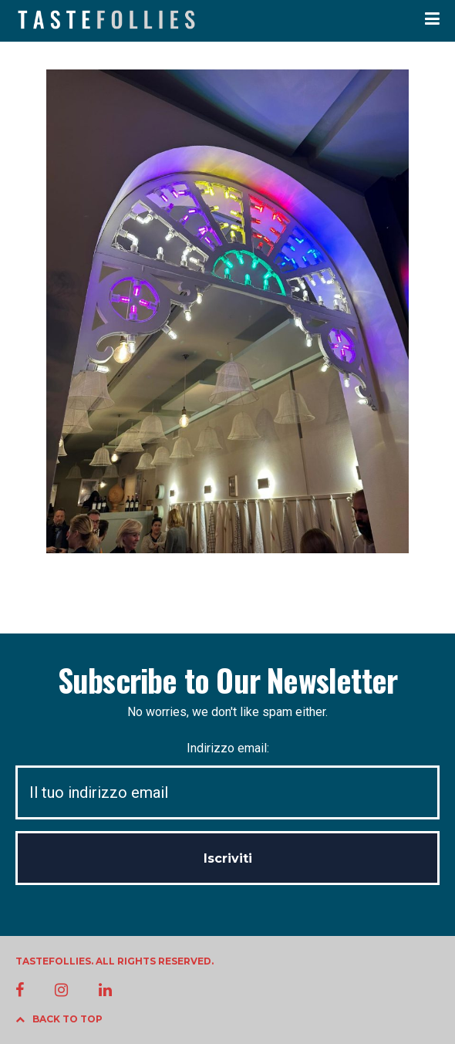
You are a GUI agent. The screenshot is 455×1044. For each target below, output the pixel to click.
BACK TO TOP (59, 1019)
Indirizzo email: (227, 780)
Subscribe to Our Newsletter (227, 680)
